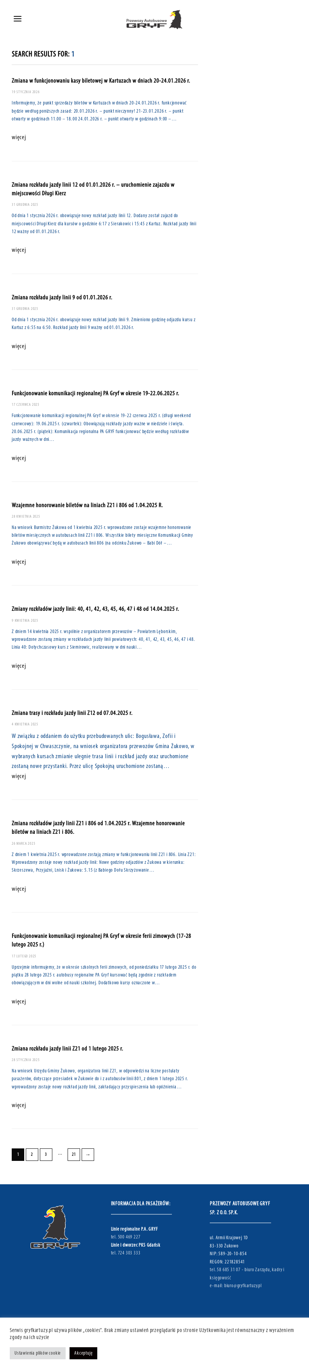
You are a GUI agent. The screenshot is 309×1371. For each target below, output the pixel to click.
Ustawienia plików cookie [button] (37, 1353)
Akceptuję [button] (83, 1353)
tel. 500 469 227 (126, 1237)
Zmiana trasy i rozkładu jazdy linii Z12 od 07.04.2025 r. (72, 713)
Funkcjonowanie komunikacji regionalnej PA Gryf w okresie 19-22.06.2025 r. (95, 394)
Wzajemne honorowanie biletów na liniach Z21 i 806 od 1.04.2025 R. (87, 505)
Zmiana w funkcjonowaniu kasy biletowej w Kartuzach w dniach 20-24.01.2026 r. (101, 81)
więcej (19, 137)
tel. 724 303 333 (126, 1253)
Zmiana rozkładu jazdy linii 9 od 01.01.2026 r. (62, 298)
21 (74, 1155)
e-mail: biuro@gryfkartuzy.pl (235, 1285)
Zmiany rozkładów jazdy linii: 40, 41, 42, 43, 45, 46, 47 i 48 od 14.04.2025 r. (95, 609)
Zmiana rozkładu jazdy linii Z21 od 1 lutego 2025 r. (67, 1049)
